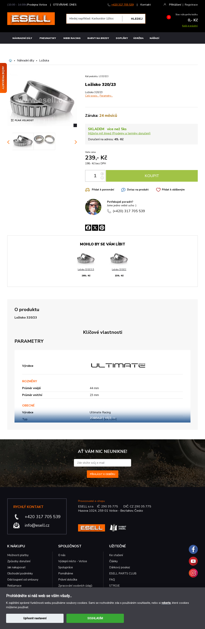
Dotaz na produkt (138, 189)
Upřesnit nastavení (34, 618)
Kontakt (145, 4)
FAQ (112, 579)
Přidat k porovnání (103, 189)
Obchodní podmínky (20, 573)
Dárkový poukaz (119, 567)
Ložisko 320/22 (119, 269)
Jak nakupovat (16, 567)
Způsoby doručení (18, 561)
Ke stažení (116, 555)
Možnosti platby (18, 555)
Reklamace (14, 586)
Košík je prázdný (190, 25)
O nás (61, 555)
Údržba (138, 38)
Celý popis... (92, 96)
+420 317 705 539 (122, 4)
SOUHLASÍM (95, 618)
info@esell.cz (37, 525)
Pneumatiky (48, 38)
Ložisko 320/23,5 (86, 269)
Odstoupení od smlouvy (22, 579)
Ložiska (44, 60)
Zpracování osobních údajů (75, 586)
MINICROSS (190, 49)
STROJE (114, 586)
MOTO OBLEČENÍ (170, 49)
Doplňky (122, 38)
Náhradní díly (22, 38)
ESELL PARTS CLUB (122, 573)
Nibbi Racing (72, 38)
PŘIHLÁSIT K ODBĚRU (102, 474)
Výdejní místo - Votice (72, 561)
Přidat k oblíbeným (173, 189)
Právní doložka (67, 579)
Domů (10, 60)
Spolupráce (65, 567)
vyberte (166, 603)
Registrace (191, 4)
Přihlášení (175, 4)
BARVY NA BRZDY (98, 38)
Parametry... (106, 96)
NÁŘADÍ (154, 38)
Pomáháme (65, 573)
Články (113, 561)
